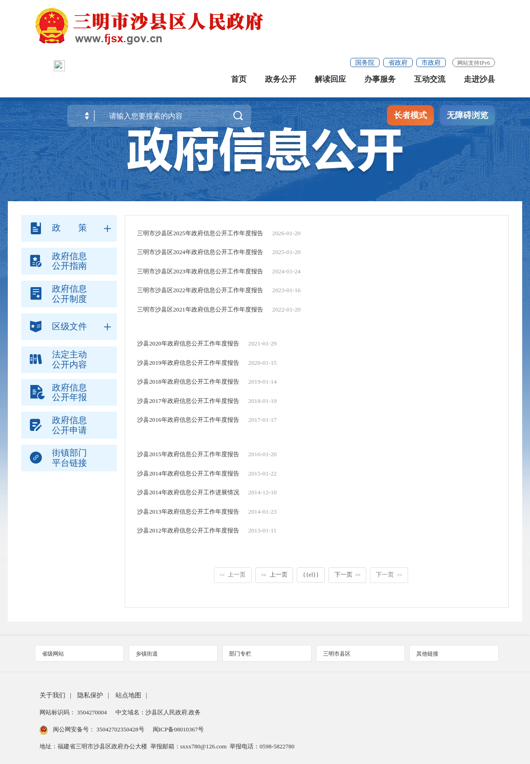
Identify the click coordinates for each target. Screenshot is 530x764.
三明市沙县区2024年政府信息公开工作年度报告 (200, 252)
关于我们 (52, 695)
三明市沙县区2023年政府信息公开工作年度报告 (200, 271)
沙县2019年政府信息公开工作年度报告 (188, 362)
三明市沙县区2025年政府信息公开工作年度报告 (200, 233)
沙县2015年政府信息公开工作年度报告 (188, 454)
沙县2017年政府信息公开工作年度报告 (188, 400)
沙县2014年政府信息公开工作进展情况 (188, 492)
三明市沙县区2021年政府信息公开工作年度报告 (200, 309)
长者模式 (410, 119)
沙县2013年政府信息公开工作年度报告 (188, 511)
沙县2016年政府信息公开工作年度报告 (188, 419)
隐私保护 (90, 695)
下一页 (347, 574)
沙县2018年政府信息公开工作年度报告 (188, 381)
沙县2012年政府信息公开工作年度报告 (188, 530)
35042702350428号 (120, 729)
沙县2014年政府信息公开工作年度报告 (188, 473)
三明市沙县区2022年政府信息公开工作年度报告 (200, 290)
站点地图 (128, 695)
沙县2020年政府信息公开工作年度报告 (188, 343)
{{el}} (311, 574)
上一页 (232, 574)
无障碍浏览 (467, 119)
